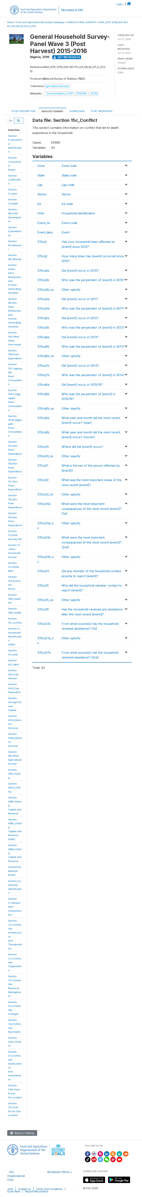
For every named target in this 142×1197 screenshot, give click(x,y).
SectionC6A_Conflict (14, 1041)
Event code (69, 223)
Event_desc (45, 232)
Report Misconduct (36, 1191)
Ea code (67, 204)
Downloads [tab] (77, 111)
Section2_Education (14, 179)
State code (69, 175)
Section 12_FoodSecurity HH (15, 535)
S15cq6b (43, 346)
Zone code (69, 166)
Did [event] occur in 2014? (80, 365)
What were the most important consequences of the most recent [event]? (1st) (91, 508)
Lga (39, 185)
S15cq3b (43, 280)
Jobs (10, 1189)
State (41, 175)
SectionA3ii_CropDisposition (14, 688)
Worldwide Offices (58, 1172)
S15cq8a (43, 384)
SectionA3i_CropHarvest (13, 674)
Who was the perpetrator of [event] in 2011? (93, 308)
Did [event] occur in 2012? (80, 318)
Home (10, 22)
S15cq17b (44, 652)
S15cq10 (43, 447)
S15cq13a (43, 504)
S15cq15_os (45, 600)
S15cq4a (43, 299)
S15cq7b (43, 375)
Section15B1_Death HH (14, 598)
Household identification (78, 213)
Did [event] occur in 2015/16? (82, 384)
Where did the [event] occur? (82, 447)
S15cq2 (42, 256)
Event (66, 232)
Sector (42, 194)
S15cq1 (42, 242)
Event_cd (43, 223)
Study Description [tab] (23, 111)
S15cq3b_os (45, 289)
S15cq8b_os (45, 408)
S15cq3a (43, 270)
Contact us (24, 1189)
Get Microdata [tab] (101, 111)
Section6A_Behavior (15, 245)
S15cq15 (43, 585)
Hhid (40, 213)
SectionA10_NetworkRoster (15, 870)
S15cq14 (43, 571)
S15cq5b (43, 327)
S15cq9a (43, 418)
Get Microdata (66, 57)
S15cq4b (43, 308)
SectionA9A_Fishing (14, 773)
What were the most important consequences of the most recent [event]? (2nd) (91, 542)
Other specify (71, 289)
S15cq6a (43, 337)
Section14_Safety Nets (13, 566)
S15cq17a (43, 624)
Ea (39, 204)
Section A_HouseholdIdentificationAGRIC (15, 636)
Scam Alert (13, 1191)
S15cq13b (43, 537)
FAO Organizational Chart (16, 1175)
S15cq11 (42, 465)
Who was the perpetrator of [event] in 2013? (93, 346)
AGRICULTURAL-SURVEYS (82, 22)
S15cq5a (43, 318)
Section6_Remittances (15, 231)
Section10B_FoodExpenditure (15, 354)
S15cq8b (43, 394)
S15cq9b (43, 432)
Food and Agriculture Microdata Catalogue (40, 22)
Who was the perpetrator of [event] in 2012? (93, 327)
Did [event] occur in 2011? (80, 299)
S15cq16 (43, 609)
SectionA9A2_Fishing (14, 787)
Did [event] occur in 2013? (80, 337)
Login (119, 4)
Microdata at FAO (72, 10)
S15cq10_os (45, 456)
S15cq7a (43, 365)
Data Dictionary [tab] (52, 111)
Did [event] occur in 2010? (80, 270)
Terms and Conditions (49, 1189)
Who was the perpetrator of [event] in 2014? (93, 375)
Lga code (68, 185)
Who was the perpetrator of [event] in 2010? (93, 280)
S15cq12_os (45, 494)
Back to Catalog (22, 1133)
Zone (41, 166)
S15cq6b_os (45, 356)
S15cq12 (43, 480)
